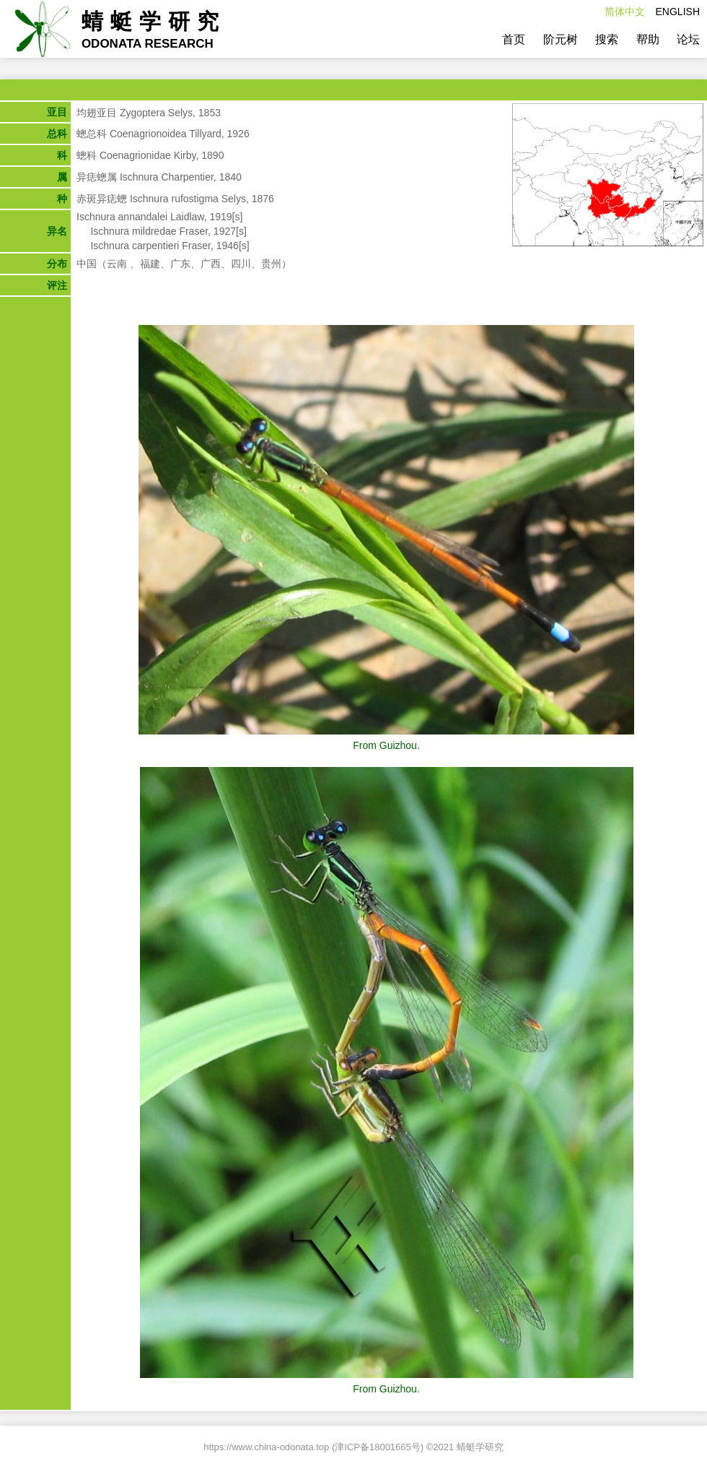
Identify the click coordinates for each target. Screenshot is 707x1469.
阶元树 (560, 39)
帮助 (647, 39)
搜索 (606, 39)
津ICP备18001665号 (378, 1447)
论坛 (688, 39)
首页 (513, 39)
